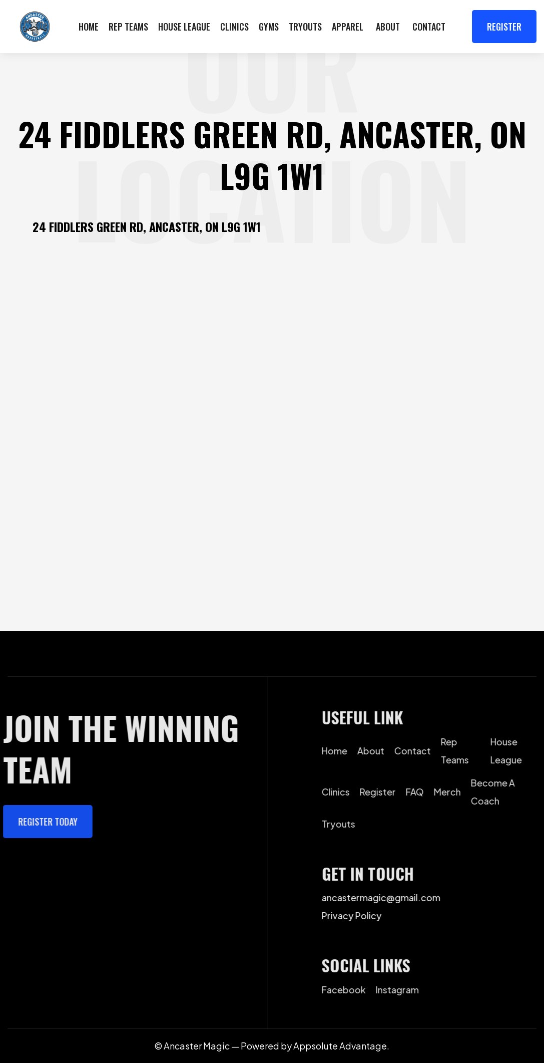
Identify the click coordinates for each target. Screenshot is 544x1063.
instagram (402, 989)
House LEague (184, 26)
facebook (349, 989)
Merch (452, 791)
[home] (35, 27)
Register (504, 26)
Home (89, 26)
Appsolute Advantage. (341, 1045)
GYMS (269, 26)
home (339, 750)
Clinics (234, 26)
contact (417, 750)
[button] (387, 27)
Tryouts (305, 26)
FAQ (420, 791)
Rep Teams (128, 26)
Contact (428, 26)
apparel (347, 26)
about (375, 750)
